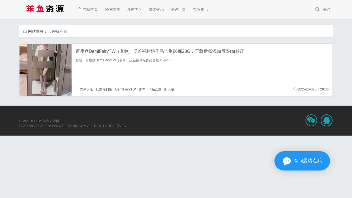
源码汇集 (178, 9)
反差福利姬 (104, 89)
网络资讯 (200, 9)
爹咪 (142, 89)
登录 (327, 9)
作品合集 (154, 89)
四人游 (169, 89)
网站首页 (88, 9)
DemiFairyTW (125, 89)
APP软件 (112, 9)
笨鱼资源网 (51, 121)
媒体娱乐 (156, 9)
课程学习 (134, 9)
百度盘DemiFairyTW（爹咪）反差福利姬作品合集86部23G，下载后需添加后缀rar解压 (160, 51)
